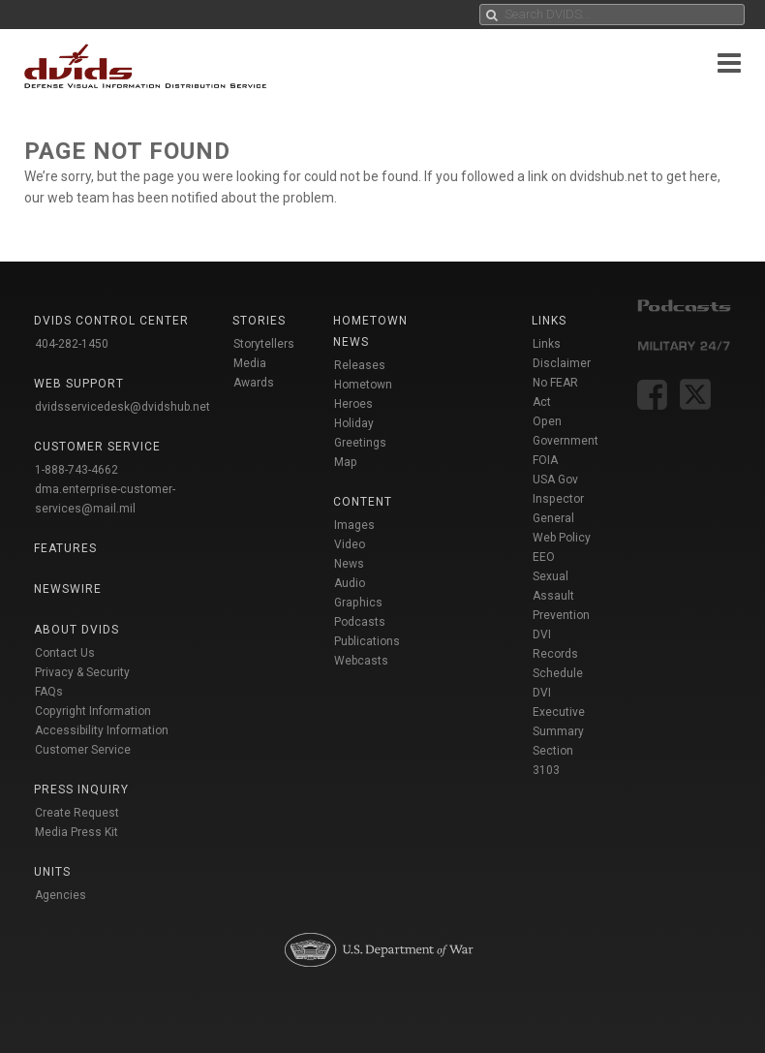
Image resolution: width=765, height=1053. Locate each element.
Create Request (77, 813)
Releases (359, 365)
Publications (367, 641)
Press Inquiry (81, 789)
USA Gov (555, 479)
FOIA (545, 460)
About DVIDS (76, 629)
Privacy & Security (82, 672)
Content (362, 502)
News (349, 564)
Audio (349, 583)
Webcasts (361, 660)
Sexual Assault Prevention (561, 596)
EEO (544, 557)
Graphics (358, 602)
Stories (259, 320)
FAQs (49, 691)
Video (349, 544)
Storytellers (263, 344)
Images (354, 525)
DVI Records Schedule (558, 654)
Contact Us (65, 653)
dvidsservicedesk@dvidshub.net (122, 407)
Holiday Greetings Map (360, 443)
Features (65, 548)
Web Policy (562, 537)
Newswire (68, 589)
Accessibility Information (101, 730)
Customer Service (83, 750)
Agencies (60, 895)
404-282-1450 (71, 344)
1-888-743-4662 (76, 470)
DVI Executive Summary (559, 712)
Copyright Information (93, 711)
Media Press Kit (76, 832)
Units (52, 872)
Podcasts (359, 622)
